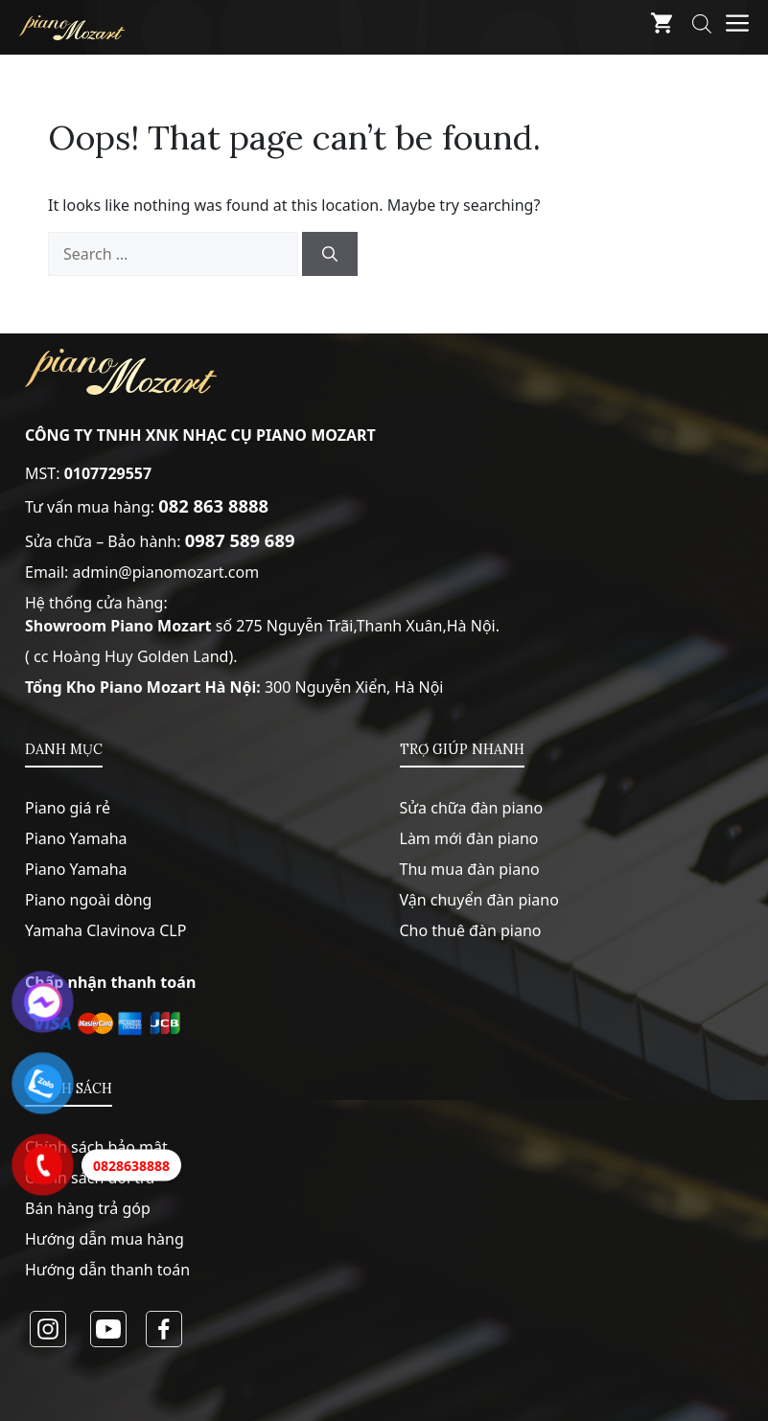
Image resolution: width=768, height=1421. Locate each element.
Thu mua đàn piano (470, 869)
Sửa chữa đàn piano (472, 807)
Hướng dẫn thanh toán (107, 1269)
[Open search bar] (701, 27)
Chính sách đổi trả (89, 1177)
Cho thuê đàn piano (471, 930)
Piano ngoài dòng (88, 899)
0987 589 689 (240, 540)
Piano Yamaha (76, 838)
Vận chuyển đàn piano (479, 899)
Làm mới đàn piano (469, 838)
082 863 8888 (213, 505)
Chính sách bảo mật (96, 1146)
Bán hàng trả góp (88, 1208)
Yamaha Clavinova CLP (105, 930)
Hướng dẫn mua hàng (104, 1238)
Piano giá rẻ (67, 807)
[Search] (330, 254)
